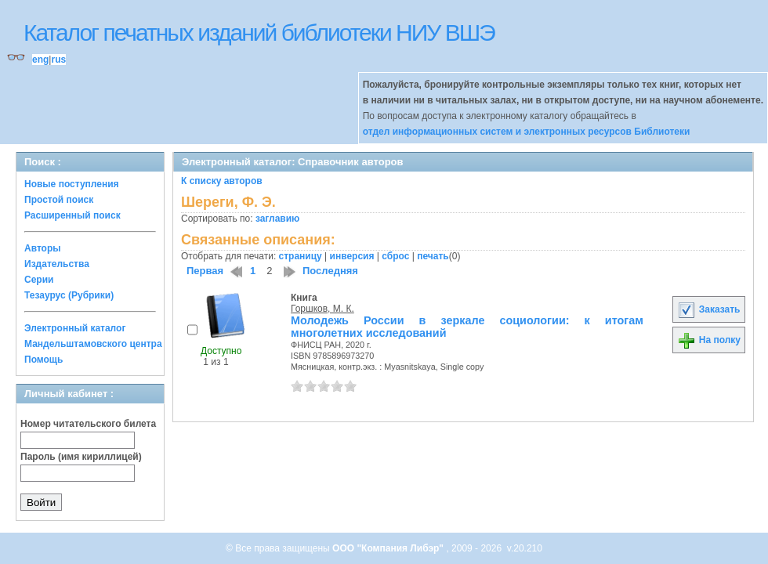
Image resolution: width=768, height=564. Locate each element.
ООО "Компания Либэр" (389, 548)
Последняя (330, 271)
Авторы (42, 248)
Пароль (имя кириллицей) (81, 456)
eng (40, 59)
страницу (300, 256)
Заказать (708, 309)
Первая (205, 271)
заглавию (277, 218)
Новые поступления (71, 184)
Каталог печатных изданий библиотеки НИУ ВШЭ (259, 32)
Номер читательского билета (88, 423)
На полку (709, 339)
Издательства (56, 263)
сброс (395, 256)
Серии (38, 279)
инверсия (352, 256)
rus (58, 59)
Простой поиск (58, 199)
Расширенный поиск (72, 215)
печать (433, 256)
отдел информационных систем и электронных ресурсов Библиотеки (526, 131)
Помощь (43, 359)
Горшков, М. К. (322, 308)
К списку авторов (222, 180)
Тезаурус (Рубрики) (69, 295)
